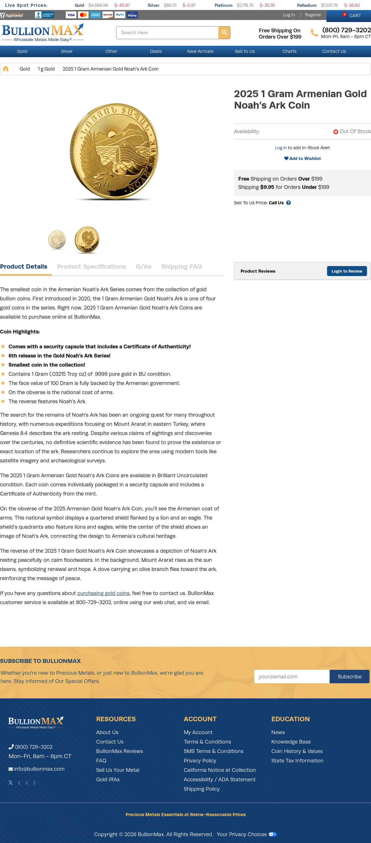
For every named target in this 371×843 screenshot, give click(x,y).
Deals (156, 51)
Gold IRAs (108, 779)
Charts (290, 51)
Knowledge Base (291, 742)
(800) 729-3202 (31, 747)
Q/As (144, 266)
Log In (289, 15)
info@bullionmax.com (39, 769)
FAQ (101, 761)
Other (111, 51)
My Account (198, 732)
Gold (79, 5)
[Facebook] (19, 782)
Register (313, 15)
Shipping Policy (202, 789)
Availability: (247, 131)
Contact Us (334, 51)
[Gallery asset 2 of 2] (87, 239)
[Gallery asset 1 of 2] (114, 151)
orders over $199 (280, 37)
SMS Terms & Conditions (213, 751)
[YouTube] (35, 782)
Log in (281, 147)
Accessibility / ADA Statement (220, 779)
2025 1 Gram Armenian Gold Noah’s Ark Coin (111, 69)
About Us (107, 732)
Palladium (307, 5)
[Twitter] (11, 782)
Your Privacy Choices (247, 834)
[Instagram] (27, 782)
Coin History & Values (297, 751)
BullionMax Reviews (119, 751)
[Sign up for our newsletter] (292, 676)
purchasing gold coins (103, 593)
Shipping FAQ (181, 266)
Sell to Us (245, 51)
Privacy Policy (200, 761)
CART (351, 15)
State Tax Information (297, 761)
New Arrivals (200, 51)
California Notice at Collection (220, 770)
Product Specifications (91, 266)
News (278, 732)
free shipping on (280, 30)
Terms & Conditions (207, 742)
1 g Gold (46, 69)
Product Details (23, 266)
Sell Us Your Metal (117, 770)
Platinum (224, 5)
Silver (154, 5)
